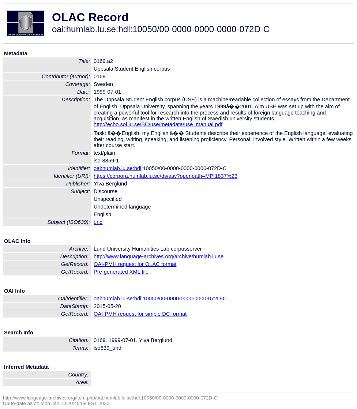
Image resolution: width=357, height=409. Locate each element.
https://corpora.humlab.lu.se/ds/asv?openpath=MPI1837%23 (165, 176)
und (98, 222)
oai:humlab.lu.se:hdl (117, 168)
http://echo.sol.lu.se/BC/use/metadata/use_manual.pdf (158, 124)
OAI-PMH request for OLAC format (135, 264)
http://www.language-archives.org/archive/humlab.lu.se (158, 256)
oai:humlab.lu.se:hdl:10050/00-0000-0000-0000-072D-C (160, 298)
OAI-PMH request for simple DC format (140, 314)
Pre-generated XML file (121, 272)
